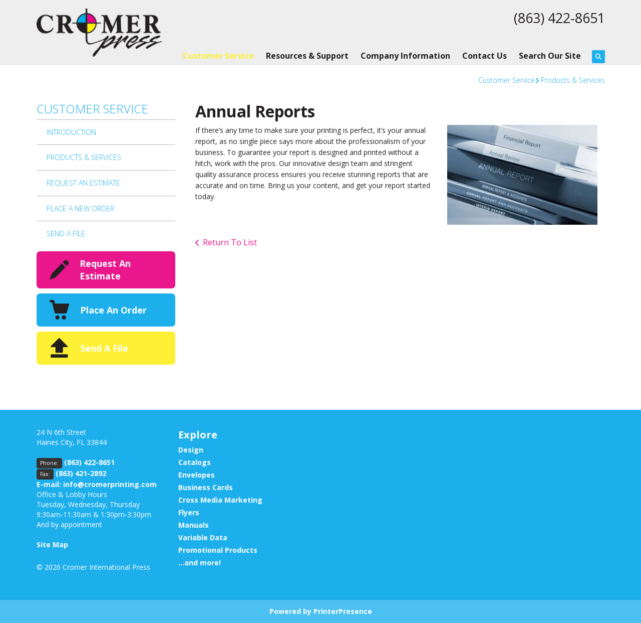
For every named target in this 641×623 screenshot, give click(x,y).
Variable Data (202, 537)
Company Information (405, 55)
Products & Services (573, 80)
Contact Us (484, 55)
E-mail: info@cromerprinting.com (97, 484)
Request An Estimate (83, 183)
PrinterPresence (342, 611)
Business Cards (205, 487)
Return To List (230, 242)
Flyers (188, 512)
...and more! (199, 562)
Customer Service (218, 55)
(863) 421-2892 (81, 473)
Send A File (66, 233)
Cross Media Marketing (220, 500)
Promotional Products (217, 550)
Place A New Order (80, 208)
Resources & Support (307, 55)
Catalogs (194, 462)
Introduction (71, 132)
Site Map (52, 544)
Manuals (193, 525)
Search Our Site (550, 55)
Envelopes (196, 475)
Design (190, 449)
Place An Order (113, 310)
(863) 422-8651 (557, 17)
